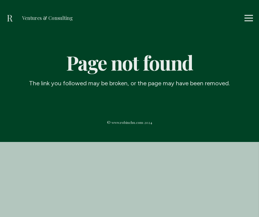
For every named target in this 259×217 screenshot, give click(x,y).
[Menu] (249, 18)
